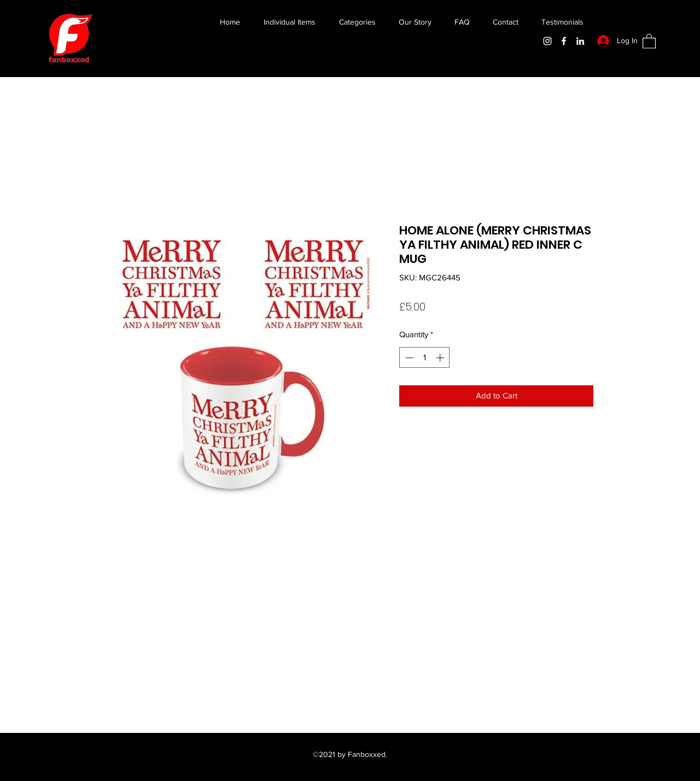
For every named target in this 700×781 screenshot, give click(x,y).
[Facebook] (563, 41)
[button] (649, 41)
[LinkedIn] (580, 41)
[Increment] (441, 358)
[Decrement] (408, 358)
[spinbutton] (425, 358)
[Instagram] (547, 41)
